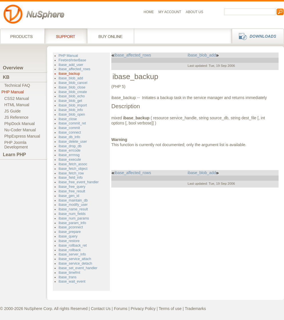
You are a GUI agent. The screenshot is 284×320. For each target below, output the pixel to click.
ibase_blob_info (71, 110)
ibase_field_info (71, 178)
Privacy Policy (143, 308)
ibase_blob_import (73, 105)
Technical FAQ (17, 85)
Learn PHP (14, 154)
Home (149, 12)
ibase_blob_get (70, 101)
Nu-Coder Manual (20, 130)
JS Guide (12, 111)
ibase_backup (69, 74)
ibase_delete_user (73, 142)
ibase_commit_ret (72, 123)
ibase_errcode (69, 150)
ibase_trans (67, 277)
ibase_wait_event (72, 281)
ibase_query (68, 236)
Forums (120, 308)
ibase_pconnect (71, 227)
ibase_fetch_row (71, 173)
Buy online (110, 36)
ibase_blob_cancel (73, 83)
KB (6, 77)
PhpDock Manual (19, 123)
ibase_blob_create (73, 92)
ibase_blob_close (72, 87)
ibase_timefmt (69, 273)
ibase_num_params (74, 218)
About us (194, 12)
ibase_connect (70, 132)
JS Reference (16, 117)
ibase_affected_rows (74, 69)
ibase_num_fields (72, 214)
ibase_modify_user (73, 205)
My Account (169, 12)
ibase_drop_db (70, 146)
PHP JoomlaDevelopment (16, 144)
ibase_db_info (69, 137)
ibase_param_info (72, 223)
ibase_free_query (72, 187)
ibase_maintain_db (73, 200)
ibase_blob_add (71, 78)
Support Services (66, 36)
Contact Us (100, 308)
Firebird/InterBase (72, 60)
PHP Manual (12, 92)
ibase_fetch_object (73, 169)
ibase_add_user (71, 65)
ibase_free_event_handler (79, 182)
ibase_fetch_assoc (73, 164)
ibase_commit (69, 128)
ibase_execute (70, 160)
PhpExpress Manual (22, 136)
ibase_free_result (72, 191)
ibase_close (68, 119)
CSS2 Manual (16, 98)
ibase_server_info (72, 254)
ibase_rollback (70, 250)
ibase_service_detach (75, 263)
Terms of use (170, 308)
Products (22, 36)
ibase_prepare (70, 232)
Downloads (256, 36)
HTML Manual (16, 104)
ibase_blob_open (72, 114)
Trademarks (195, 308)
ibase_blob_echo (72, 96)
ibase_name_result (73, 209)
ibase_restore (69, 241)
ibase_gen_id (69, 196)
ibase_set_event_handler (78, 268)
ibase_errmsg (69, 155)
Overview (13, 67)
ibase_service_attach (75, 259)
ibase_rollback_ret (73, 245)
